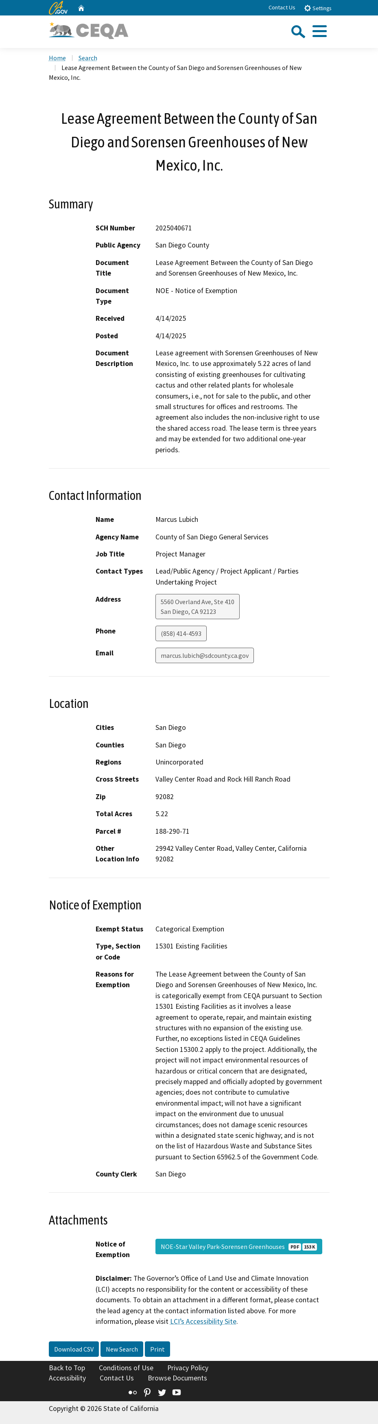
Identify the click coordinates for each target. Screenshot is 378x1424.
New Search (122, 1349)
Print (157, 1349)
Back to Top (67, 1367)
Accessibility (67, 1378)
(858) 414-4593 (181, 633)
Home (57, 58)
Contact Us (282, 7)
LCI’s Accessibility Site (203, 1321)
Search (88, 58)
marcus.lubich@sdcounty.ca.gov (205, 655)
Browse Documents (177, 1378)
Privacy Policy (187, 1367)
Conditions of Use (126, 1367)
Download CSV (74, 1349)
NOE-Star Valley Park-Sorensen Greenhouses (239, 1246)
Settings (317, 8)
